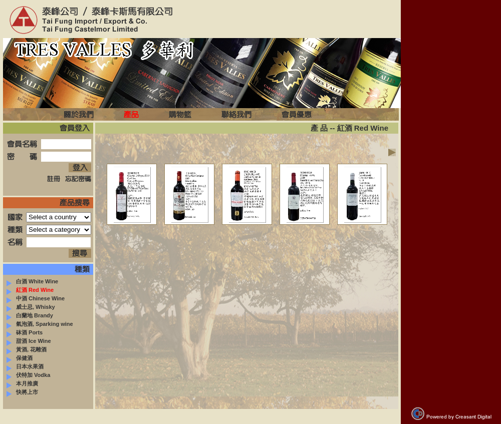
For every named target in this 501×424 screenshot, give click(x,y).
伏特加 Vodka (28, 375)
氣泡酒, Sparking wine (40, 324)
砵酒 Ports (25, 332)
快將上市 (22, 392)
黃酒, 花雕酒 (27, 349)
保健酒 (20, 358)
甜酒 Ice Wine (29, 341)
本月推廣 (22, 383)
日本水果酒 (25, 366)
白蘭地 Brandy (30, 315)
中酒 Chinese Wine (36, 298)
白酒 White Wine (32, 281)
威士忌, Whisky (31, 307)
